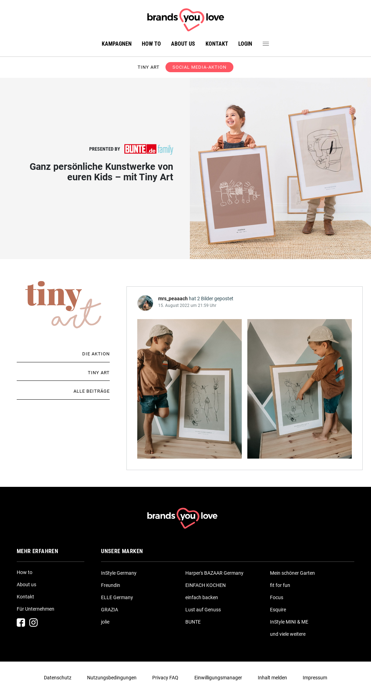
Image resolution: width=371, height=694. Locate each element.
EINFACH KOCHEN (205, 585)
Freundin (110, 585)
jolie (105, 622)
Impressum (315, 677)
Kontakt (217, 43)
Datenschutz (57, 677)
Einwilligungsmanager (218, 677)
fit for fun (280, 585)
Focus (276, 597)
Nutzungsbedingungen (112, 677)
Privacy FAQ (165, 677)
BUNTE (193, 622)
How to (151, 43)
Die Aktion (96, 353)
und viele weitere (288, 634)
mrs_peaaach (173, 298)
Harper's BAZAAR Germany (214, 573)
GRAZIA (109, 609)
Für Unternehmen (35, 609)
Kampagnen (117, 43)
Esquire (278, 609)
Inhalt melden (272, 677)
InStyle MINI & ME (289, 622)
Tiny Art (99, 372)
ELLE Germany (117, 597)
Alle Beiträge (92, 391)
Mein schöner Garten (292, 573)
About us (183, 43)
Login (245, 43)
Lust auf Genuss (203, 609)
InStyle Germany (119, 573)
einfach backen (201, 597)
